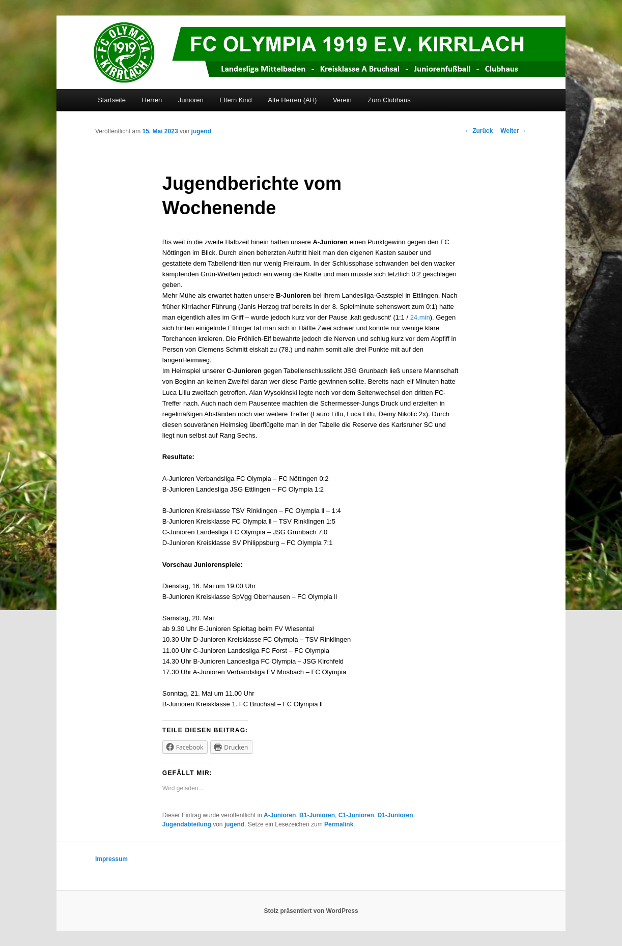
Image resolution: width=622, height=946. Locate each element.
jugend (201, 131)
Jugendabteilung (186, 824)
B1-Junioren (317, 815)
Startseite (112, 100)
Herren (152, 100)
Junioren (191, 100)
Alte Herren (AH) (292, 100)
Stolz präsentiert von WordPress (311, 910)
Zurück (479, 130)
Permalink (338, 824)
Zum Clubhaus (389, 100)
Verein (342, 100)
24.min (420, 317)
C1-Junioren (356, 815)
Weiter (513, 130)
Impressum (111, 859)
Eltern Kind (235, 100)
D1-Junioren (395, 815)
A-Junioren (280, 815)
